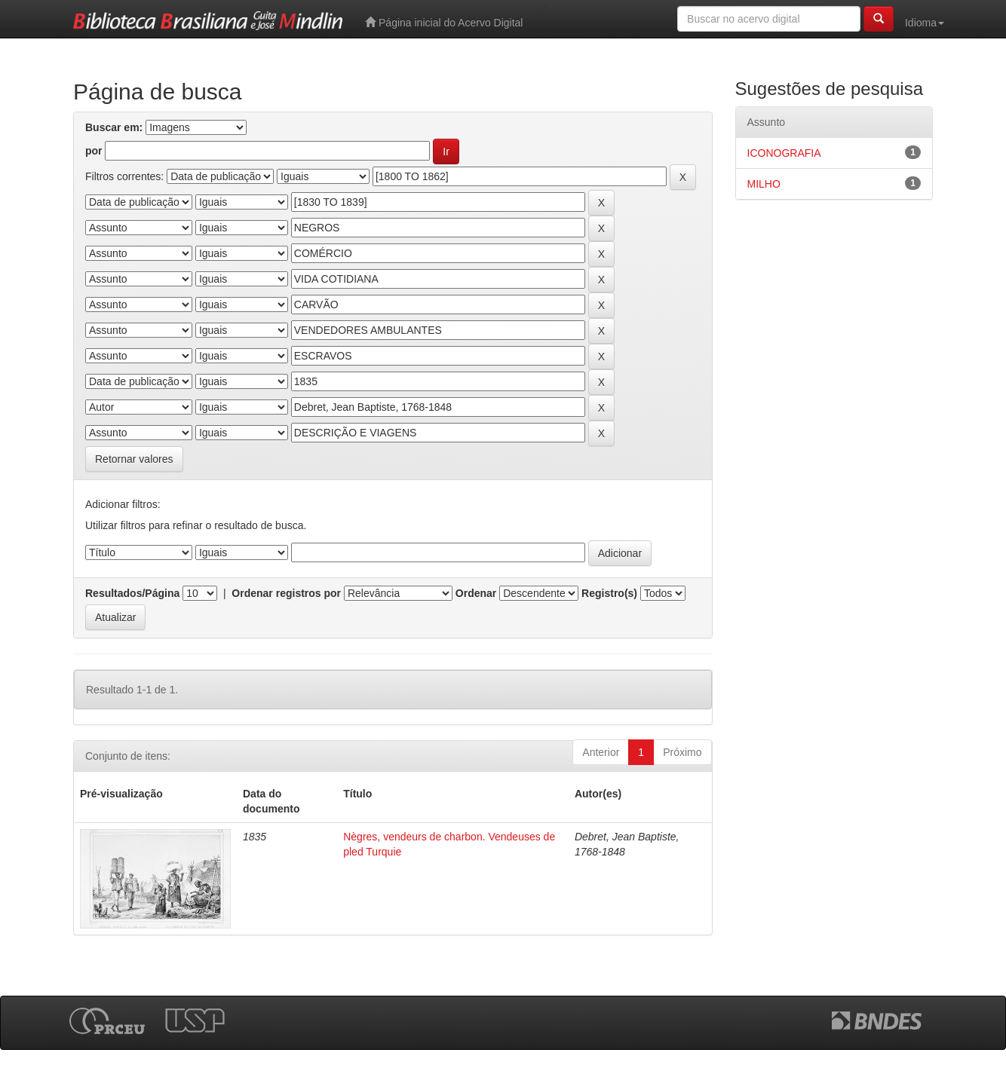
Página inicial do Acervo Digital (444, 22)
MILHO (764, 184)
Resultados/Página (132, 593)
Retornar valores (134, 459)
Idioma (924, 23)
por (94, 151)
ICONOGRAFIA (784, 153)
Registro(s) (609, 593)
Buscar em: (114, 127)
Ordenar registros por (286, 593)
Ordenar (475, 593)
